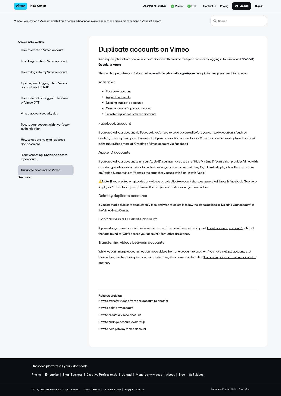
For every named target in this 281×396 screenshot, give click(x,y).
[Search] (239, 21)
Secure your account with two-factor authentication (45, 126)
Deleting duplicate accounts (124, 102)
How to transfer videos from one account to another (133, 300)
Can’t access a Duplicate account (128, 108)
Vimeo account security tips (39, 113)
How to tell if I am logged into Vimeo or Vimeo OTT (45, 100)
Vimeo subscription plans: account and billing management (102, 21)
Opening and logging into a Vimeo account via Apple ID (44, 85)
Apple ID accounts (118, 97)
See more (24, 177)
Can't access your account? (141, 233)
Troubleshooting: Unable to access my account (44, 157)
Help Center (38, 6)
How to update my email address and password (43, 141)
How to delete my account (115, 307)
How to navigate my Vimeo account (122, 328)
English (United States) (236, 389)
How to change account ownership (121, 321)
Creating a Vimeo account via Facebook (161, 143)
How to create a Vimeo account (42, 50)
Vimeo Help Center (25, 21)
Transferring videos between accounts (131, 114)
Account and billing (52, 21)
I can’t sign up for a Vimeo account (44, 61)
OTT (192, 6)
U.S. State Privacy (112, 389)
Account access (151, 21)
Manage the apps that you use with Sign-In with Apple (169, 172)
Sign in (259, 6)
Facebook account (118, 91)
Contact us (209, 6)
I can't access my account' (224, 228)
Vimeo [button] (176, 6)
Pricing (224, 6)
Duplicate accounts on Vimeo (40, 170)
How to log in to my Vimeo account (44, 72)
